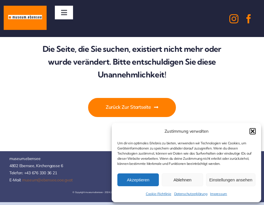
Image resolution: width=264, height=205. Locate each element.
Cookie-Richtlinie (158, 194)
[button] (252, 131)
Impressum (218, 194)
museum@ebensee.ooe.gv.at (47, 180)
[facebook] (248, 18)
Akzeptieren (138, 179)
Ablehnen (182, 179)
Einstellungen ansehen (230, 179)
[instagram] (233, 18)
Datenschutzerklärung (190, 194)
